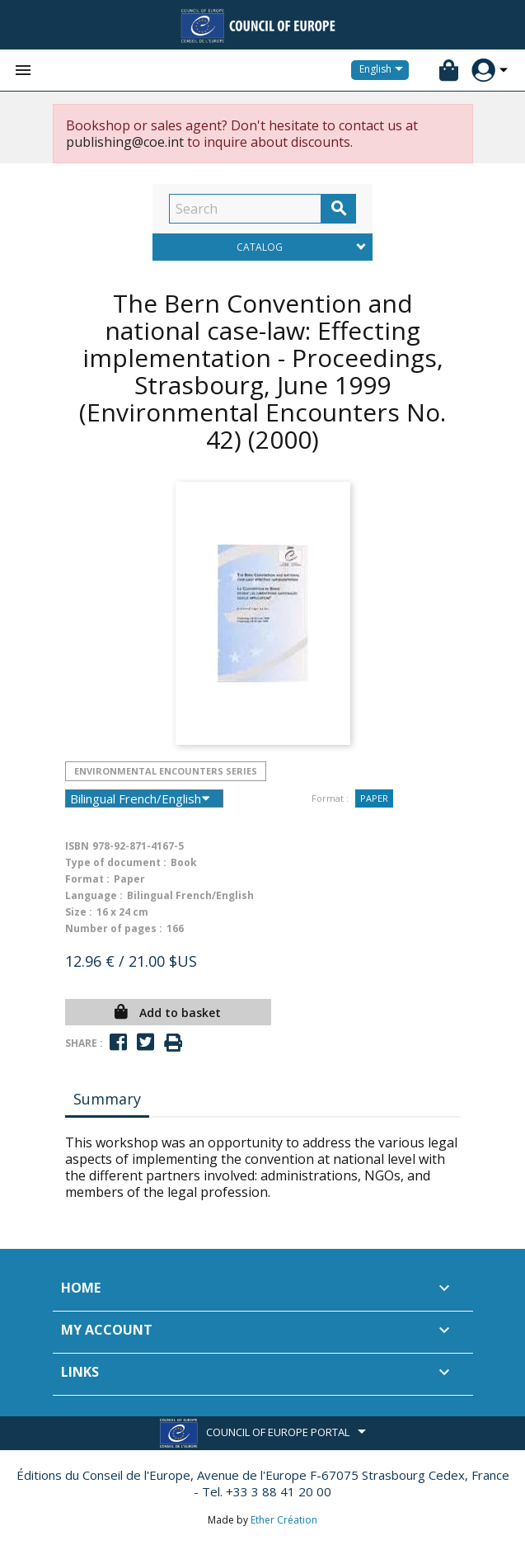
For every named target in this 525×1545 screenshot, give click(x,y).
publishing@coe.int (125, 142)
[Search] (245, 209)
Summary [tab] (107, 1099)
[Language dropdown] (384, 70)
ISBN (77, 846)
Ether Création (284, 1520)
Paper (374, 798)
